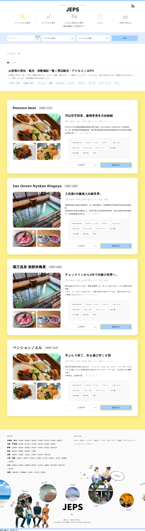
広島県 (38, 458)
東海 (8, 451)
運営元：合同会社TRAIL (71, 520)
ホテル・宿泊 (15, 83)
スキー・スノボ (105, 83)
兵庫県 (33, 454)
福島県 (59, 440)
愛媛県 (64, 458)
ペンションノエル (27, 348)
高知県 (11, 461)
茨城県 (14, 447)
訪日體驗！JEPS (69, 522)
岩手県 (46, 440)
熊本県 (33, 465)
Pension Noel (24, 108)
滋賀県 (14, 454)
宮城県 (53, 440)
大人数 (76, 153)
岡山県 (32, 458)
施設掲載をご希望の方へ (74, 26)
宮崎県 (46, 465)
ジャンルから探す (23, 19)
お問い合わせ (125, 20)
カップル (92, 83)
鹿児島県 (54, 465)
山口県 (45, 458)
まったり (71, 83)
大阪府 (27, 454)
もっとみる (84, 133)
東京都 (46, 447)
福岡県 (14, 465)
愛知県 (27, 451)
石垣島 (30, 472)
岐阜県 (14, 451)
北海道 (21, 440)
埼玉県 (33, 447)
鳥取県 (19, 458)
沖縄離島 (23, 472)
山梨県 (46, 444)
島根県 (26, 458)
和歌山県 (47, 454)
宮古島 (37, 472)
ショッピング (79, 444)
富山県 (27, 444)
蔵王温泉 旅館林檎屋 (29, 267)
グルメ (88, 444)
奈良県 (40, 454)
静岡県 (21, 451)
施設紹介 (116, 165)
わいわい (82, 83)
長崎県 (27, 465)
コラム (99, 19)
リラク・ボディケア (107, 440)
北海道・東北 (28, 83)
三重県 (33, 451)
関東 (8, 447)
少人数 (113, 148)
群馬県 (27, 447)
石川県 (34, 444)
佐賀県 (21, 465)
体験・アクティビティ (126, 440)
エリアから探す (48, 19)
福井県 (40, 444)
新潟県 (21, 444)
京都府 (21, 454)
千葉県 (40, 447)
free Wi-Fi (60, 83)
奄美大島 (62, 465)
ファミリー (101, 148)
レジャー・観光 (92, 440)
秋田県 (34, 440)
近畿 (8, 454)
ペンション (41, 83)
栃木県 (21, 447)
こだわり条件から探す (74, 19)
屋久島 (11, 469)
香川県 (58, 458)
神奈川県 (54, 447)
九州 (8, 465)
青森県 (27, 440)
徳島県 (51, 458)
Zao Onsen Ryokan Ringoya (37, 186)
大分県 (40, 465)
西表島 (43, 472)
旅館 (51, 83)
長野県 (53, 444)
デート (117, 83)
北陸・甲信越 (12, 444)
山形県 (40, 440)
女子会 (86, 153)
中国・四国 (11, 458)
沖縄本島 (15, 472)
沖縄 (8, 472)
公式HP (81, 165)
